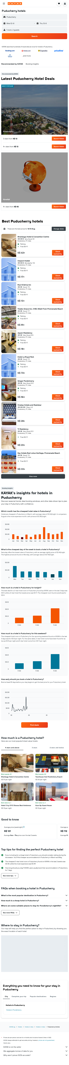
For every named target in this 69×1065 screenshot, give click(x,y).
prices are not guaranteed (46, 1040)
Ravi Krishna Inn (24, 285)
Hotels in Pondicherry (13, 1010)
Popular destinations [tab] (38, 996)
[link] (34, 725)
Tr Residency (23, 429)
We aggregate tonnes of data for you (35, 1051)
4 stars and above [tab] (12, 748)
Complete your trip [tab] (19, 996)
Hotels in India (40, 1027)
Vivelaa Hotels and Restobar (29, 405)
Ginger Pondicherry (26, 381)
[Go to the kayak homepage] (15, 3)
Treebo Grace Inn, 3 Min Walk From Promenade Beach (40, 309)
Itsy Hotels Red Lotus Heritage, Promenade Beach (39, 453)
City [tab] (6, 996)
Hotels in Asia (29, 1027)
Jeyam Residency (25, 333)
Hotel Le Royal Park (26, 357)
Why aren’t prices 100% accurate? (35, 1055)
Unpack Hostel (24, 261)
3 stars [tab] (34, 748)
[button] (3, 3)
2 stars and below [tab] (57, 748)
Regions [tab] (53, 996)
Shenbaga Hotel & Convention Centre (33, 237)
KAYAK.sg (12, 1027)
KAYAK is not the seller (35, 1047)
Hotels (20, 1027)
